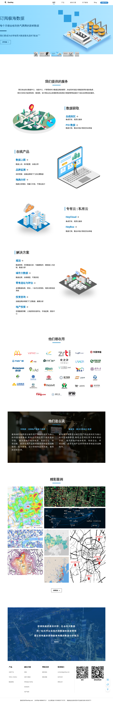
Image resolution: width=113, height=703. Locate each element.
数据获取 (11, 682)
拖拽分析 (22, 179)
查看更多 (56, 590)
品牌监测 (22, 169)
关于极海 (85, 2)
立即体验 (5, 42)
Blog (95, 2)
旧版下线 (104, 2)
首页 (53, 2)
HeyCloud (72, 217)
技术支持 (60, 677)
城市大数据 (23, 273)
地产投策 (22, 306)
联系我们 (56, 642)
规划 (20, 260)
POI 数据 (72, 125)
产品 (62, 2)
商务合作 (60, 682)
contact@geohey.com (64, 672)
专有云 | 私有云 (13, 677)
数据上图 (22, 159)
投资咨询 (22, 297)
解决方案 (73, 2)
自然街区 (72, 116)
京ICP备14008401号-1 (41, 700)
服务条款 (44, 672)
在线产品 (11, 672)
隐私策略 (44, 677)
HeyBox (71, 226)
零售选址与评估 (26, 283)
